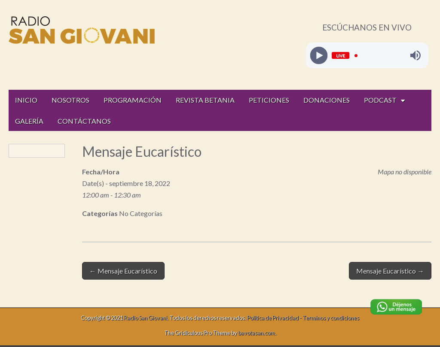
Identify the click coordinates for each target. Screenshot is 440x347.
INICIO (26, 100)
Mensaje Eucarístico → (390, 271)
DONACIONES (326, 100)
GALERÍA (29, 121)
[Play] (319, 56)
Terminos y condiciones (330, 317)
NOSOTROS (70, 100)
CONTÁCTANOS (84, 121)
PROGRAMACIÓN (133, 100)
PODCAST (380, 100)
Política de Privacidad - (274, 317)
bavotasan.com (256, 332)
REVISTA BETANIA (205, 100)
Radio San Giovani (145, 317)
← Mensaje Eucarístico (123, 271)
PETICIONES (269, 100)
